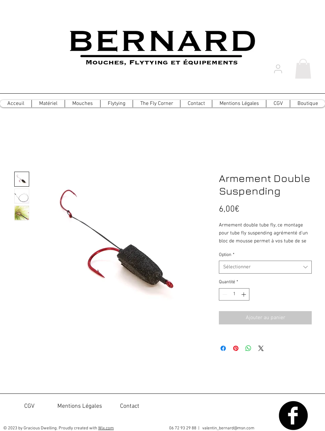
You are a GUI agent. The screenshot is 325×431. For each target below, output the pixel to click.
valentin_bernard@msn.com (228, 428)
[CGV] (29, 406)
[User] (278, 69)
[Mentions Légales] (79, 406)
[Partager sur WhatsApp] (248, 348)
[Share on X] (261, 348)
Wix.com (106, 428)
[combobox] (265, 267)
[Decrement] (224, 294)
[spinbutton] (234, 294)
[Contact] (129, 406)
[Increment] (244, 294)
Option (226, 255)
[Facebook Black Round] (293, 415)
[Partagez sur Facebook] (223, 348)
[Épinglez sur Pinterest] (236, 348)
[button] (303, 69)
